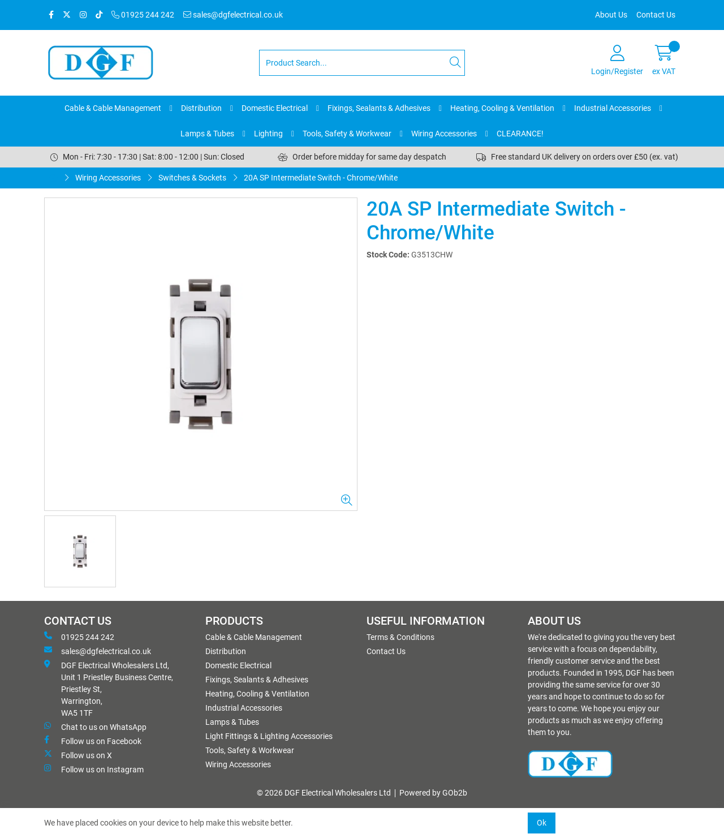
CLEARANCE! (520, 133)
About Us (611, 14)
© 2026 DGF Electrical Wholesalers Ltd (324, 792)
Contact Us (655, 14)
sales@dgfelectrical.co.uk (233, 14)
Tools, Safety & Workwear (347, 133)
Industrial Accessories (612, 108)
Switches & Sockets (192, 177)
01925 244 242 (142, 14)
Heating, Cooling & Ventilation (502, 108)
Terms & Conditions (400, 637)
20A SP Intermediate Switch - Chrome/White (321, 177)
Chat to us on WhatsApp (95, 726)
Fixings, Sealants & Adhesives (378, 108)
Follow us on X (78, 755)
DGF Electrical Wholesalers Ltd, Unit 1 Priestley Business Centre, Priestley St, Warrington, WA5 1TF (108, 688)
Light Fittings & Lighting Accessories (269, 736)
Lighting (268, 133)
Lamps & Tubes (207, 133)
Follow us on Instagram (94, 769)
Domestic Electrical (275, 108)
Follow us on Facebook (92, 741)
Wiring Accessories (444, 133)
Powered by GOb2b (433, 792)
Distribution (201, 108)
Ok (541, 822)
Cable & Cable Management (112, 108)
